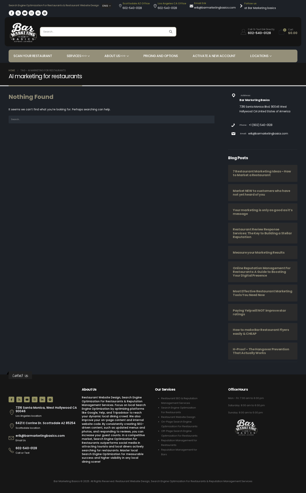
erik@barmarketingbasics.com (268, 133)
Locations (259, 56)
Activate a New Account (214, 56)
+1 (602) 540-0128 (260, 125)
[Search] (170, 31)
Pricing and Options (160, 56)
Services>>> (77, 56)
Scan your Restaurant (32, 56)
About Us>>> (114, 56)
